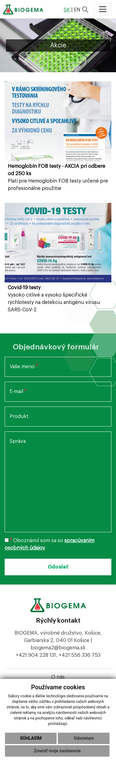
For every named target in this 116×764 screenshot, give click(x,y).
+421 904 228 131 (36, 655)
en (77, 9)
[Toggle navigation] (102, 9)
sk (67, 9)
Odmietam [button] (84, 738)
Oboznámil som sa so (49, 544)
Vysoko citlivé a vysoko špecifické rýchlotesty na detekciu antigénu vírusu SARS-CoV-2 (54, 298)
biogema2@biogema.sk (58, 647)
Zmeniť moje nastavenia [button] (57, 750)
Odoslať (58, 567)
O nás (58, 677)
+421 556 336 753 (80, 655)
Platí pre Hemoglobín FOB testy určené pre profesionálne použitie (58, 177)
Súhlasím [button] (31, 738)
